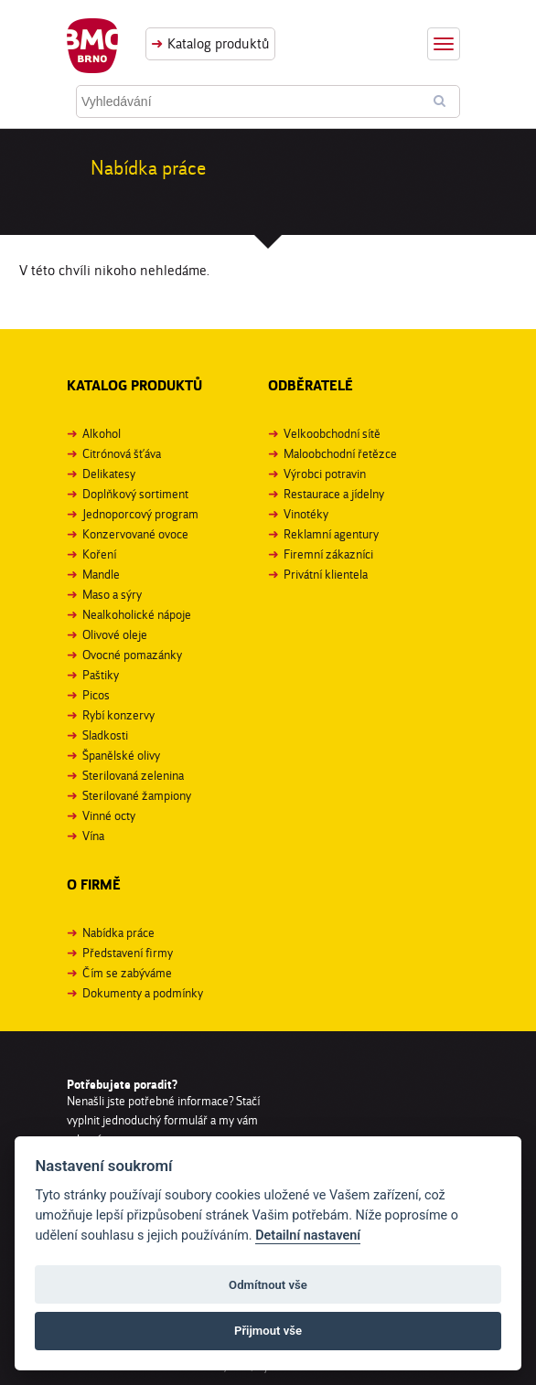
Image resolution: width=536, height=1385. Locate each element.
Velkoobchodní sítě (332, 433)
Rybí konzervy (118, 715)
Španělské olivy (121, 755)
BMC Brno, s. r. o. (92, 45)
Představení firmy (127, 952)
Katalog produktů (218, 43)
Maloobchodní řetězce (340, 453)
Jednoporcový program (140, 514)
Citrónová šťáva (121, 453)
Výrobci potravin (325, 473)
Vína (93, 835)
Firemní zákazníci (328, 554)
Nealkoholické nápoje (136, 614)
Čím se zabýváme (127, 972)
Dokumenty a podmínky (142, 993)
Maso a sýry (112, 594)
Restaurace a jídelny (334, 493)
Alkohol (101, 433)
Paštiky (100, 674)
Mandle (101, 574)
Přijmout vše (268, 1330)
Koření (99, 554)
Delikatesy (108, 473)
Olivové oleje (114, 634)
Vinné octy (108, 815)
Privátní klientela (326, 574)
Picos (96, 695)
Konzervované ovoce (135, 534)
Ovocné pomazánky (132, 654)
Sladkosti (105, 735)
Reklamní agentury (331, 534)
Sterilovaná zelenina (133, 775)
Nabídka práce (118, 932)
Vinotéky (306, 514)
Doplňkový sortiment (135, 493)
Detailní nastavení (307, 1235)
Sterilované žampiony (136, 795)
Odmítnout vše (268, 1285)
